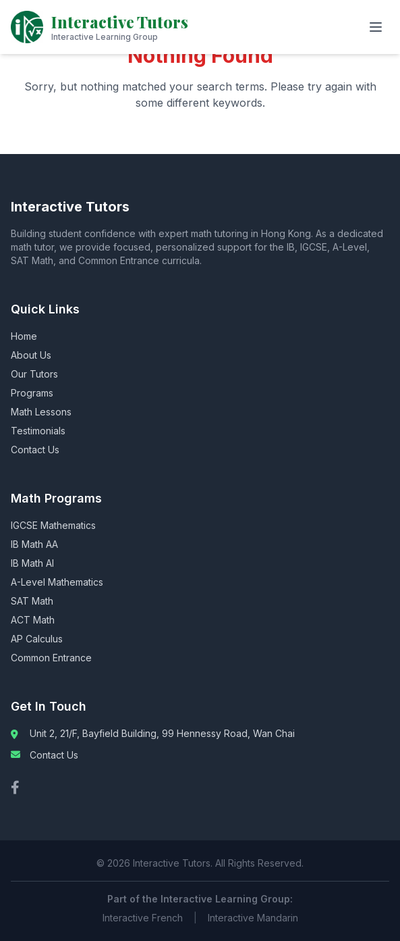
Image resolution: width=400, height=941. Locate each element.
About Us (31, 355)
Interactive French (143, 917)
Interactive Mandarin (253, 917)
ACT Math (33, 620)
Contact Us (35, 449)
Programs (32, 393)
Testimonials (38, 430)
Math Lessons (41, 411)
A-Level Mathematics (57, 582)
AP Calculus (37, 638)
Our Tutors (34, 374)
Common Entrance (51, 657)
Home (24, 336)
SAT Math (32, 601)
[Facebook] (15, 787)
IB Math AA (34, 544)
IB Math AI (32, 563)
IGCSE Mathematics (53, 525)
